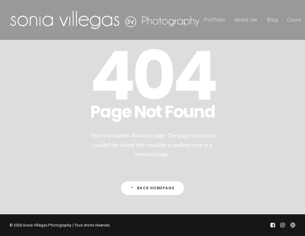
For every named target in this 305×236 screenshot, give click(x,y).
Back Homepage (152, 187)
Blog (272, 20)
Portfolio (214, 20)
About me (246, 20)
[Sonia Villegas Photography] (105, 20)
